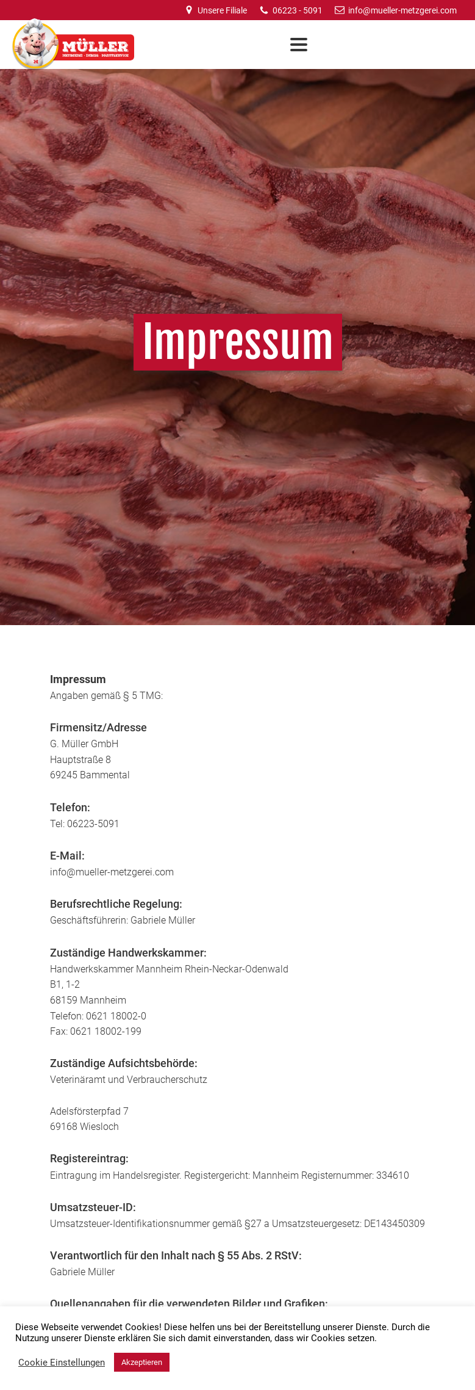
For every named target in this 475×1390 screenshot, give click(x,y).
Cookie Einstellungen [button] (61, 1362)
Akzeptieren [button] (141, 1362)
